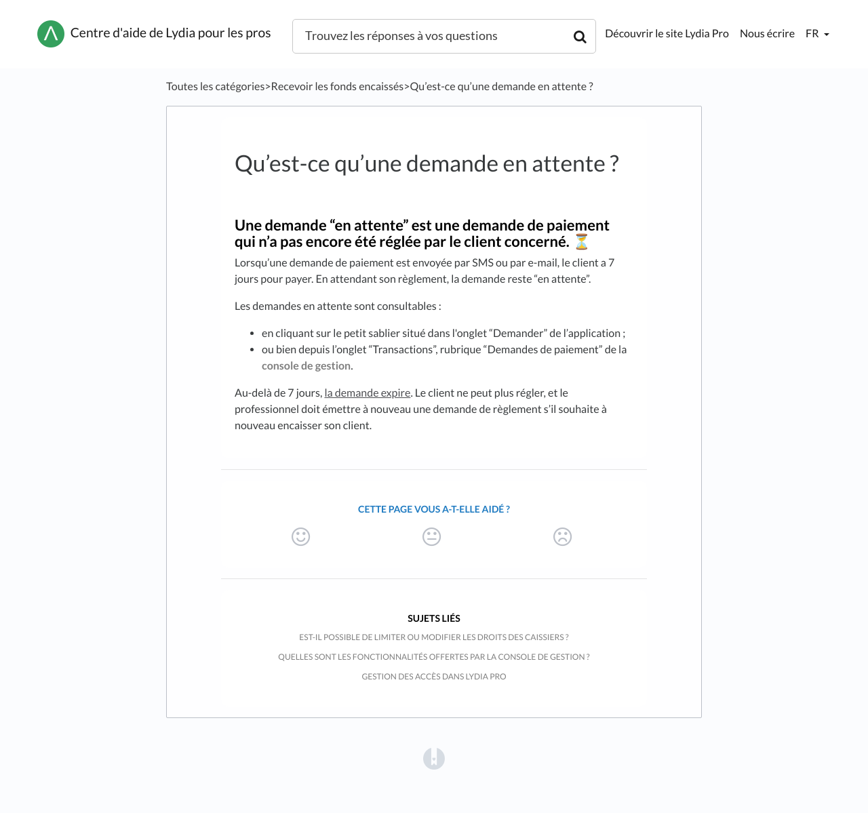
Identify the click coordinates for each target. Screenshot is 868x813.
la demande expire (367, 392)
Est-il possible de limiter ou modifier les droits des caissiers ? (433, 637)
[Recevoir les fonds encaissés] (337, 86)
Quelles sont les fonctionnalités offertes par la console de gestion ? (433, 657)
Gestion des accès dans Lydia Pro (433, 676)
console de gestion (306, 365)
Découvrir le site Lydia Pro (667, 33)
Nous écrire (767, 33)
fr (813, 33)
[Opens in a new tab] (434, 757)
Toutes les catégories (215, 86)
